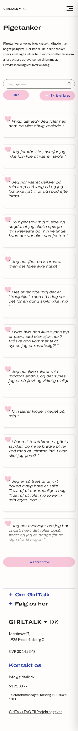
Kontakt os (25, 665)
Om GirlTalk (32, 595)
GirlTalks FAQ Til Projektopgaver (35, 712)
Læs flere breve (39, 562)
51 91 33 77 (18, 686)
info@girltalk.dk (22, 677)
